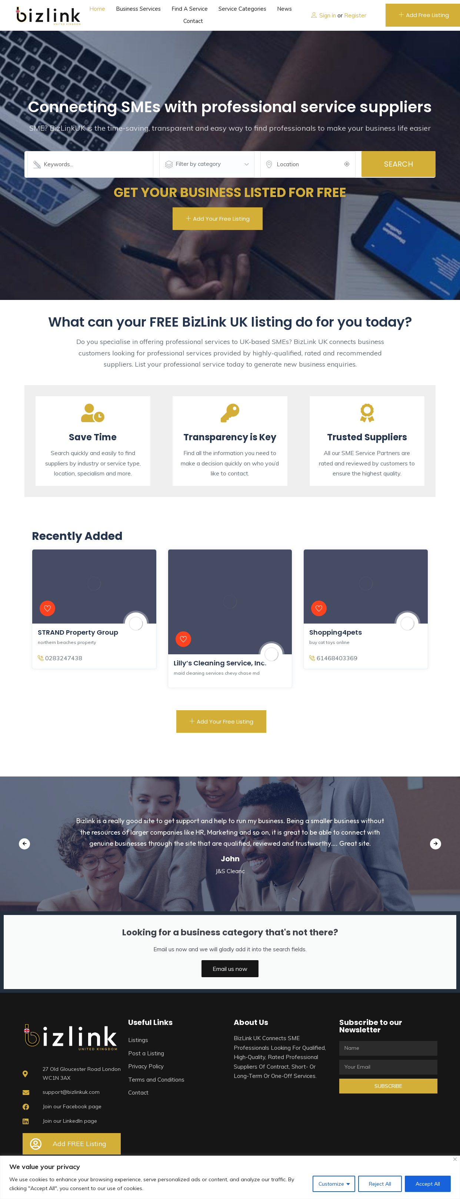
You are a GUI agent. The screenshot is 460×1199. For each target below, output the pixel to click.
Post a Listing (146, 1053)
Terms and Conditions (156, 1079)
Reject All (380, 1183)
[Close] (455, 1159)
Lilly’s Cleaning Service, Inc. (220, 663)
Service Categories (242, 9)
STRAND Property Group (78, 632)
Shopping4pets (335, 632)
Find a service (189, 9)
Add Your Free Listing (218, 219)
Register (355, 15)
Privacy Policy (146, 1066)
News (284, 9)
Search (398, 164)
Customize (331, 1183)
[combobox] (211, 164)
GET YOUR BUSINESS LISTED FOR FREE (230, 192)
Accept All (428, 1183)
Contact (193, 21)
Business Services (138, 9)
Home (97, 9)
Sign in (327, 15)
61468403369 (333, 658)
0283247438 (60, 658)
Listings (138, 1039)
